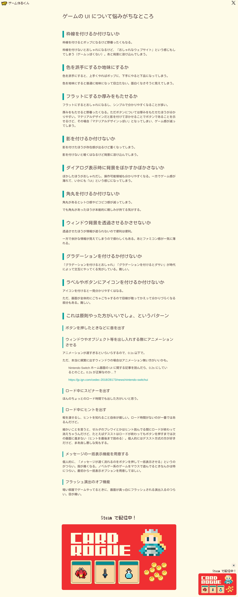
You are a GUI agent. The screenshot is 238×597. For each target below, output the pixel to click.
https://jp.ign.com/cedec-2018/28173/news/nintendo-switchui (108, 380)
